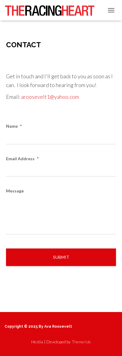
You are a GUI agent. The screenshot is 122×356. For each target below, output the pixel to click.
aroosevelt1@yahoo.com (50, 96)
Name (14, 126)
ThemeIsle (81, 341)
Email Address (22, 158)
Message (15, 190)
